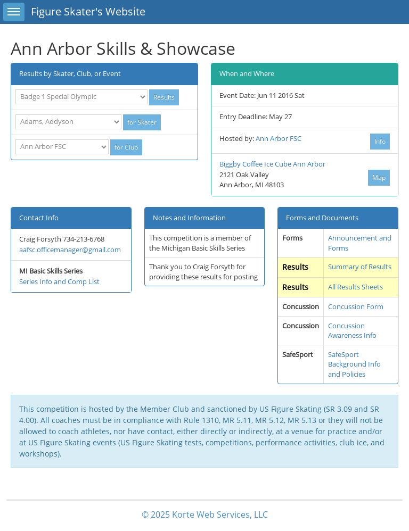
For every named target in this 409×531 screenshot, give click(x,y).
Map (379, 177)
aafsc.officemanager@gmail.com (70, 249)
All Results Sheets (355, 287)
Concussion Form (355, 306)
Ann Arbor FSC (278, 138)
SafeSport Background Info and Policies (354, 364)
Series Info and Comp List (59, 281)
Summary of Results (359, 266)
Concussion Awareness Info (352, 331)
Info (380, 141)
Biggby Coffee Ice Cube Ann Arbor (272, 164)
